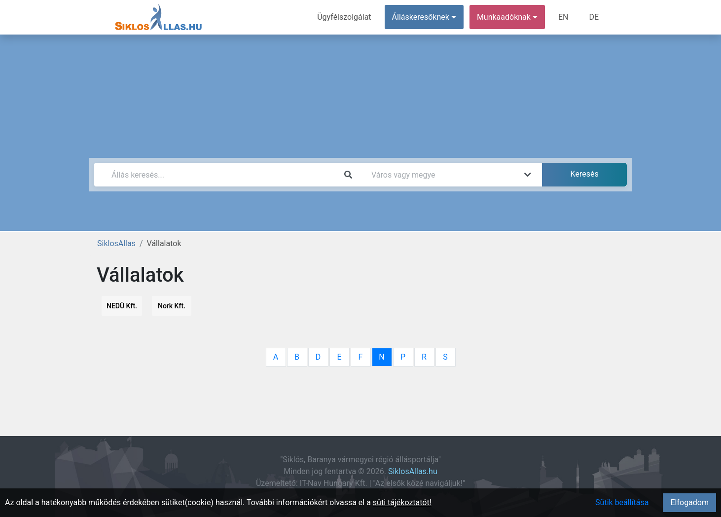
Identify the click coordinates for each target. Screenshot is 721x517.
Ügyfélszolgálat (344, 17)
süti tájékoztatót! (402, 502)
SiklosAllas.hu (412, 471)
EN (563, 17)
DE (594, 17)
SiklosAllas (116, 243)
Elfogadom (689, 502)
